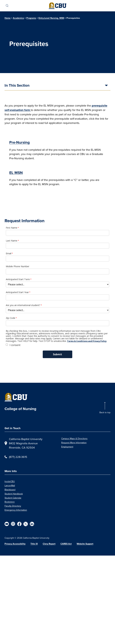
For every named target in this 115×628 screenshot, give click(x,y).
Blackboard (10, 489)
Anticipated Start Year (17, 292)
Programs (31, 18)
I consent (15, 345)
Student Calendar (13, 497)
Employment (67, 446)
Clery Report (49, 543)
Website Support (85, 543)
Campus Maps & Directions (74, 438)
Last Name (11, 240)
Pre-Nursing (19, 142)
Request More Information (74, 442)
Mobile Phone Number (17, 266)
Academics (18, 18)
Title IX (34, 543)
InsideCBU (10, 481)
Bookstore (10, 501)
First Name (11, 227)
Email (8, 253)
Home (8, 18)
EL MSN (16, 173)
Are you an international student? (23, 305)
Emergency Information (16, 510)
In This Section (17, 85)
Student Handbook (14, 493)
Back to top (104, 412)
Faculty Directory (13, 505)
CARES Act (66, 543)
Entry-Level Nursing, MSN (51, 18)
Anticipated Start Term (18, 279)
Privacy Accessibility (15, 543)
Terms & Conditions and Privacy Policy (87, 341)
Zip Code (10, 318)
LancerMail (10, 485)
